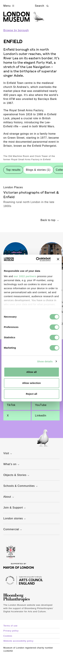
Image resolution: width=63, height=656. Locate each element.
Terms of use (10, 625)
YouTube (41, 405)
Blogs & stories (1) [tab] (38, 169)
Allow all (31, 372)
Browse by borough (16, 30)
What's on (11, 464)
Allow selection (31, 383)
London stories (15, 519)
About (9, 497)
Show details (45, 361)
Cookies (7, 636)
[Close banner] (58, 259)
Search (42, 6)
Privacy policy (11, 630)
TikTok (11, 405)
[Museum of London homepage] (23, 18)
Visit (8, 453)
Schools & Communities (20, 486)
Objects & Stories (16, 475)
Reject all (31, 393)
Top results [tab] (13, 169)
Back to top (50, 220)
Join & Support (15, 508)
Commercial (13, 529)
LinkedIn (40, 415)
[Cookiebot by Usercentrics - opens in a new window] (38, 259)
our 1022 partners (25, 276)
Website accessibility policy (18, 641)
